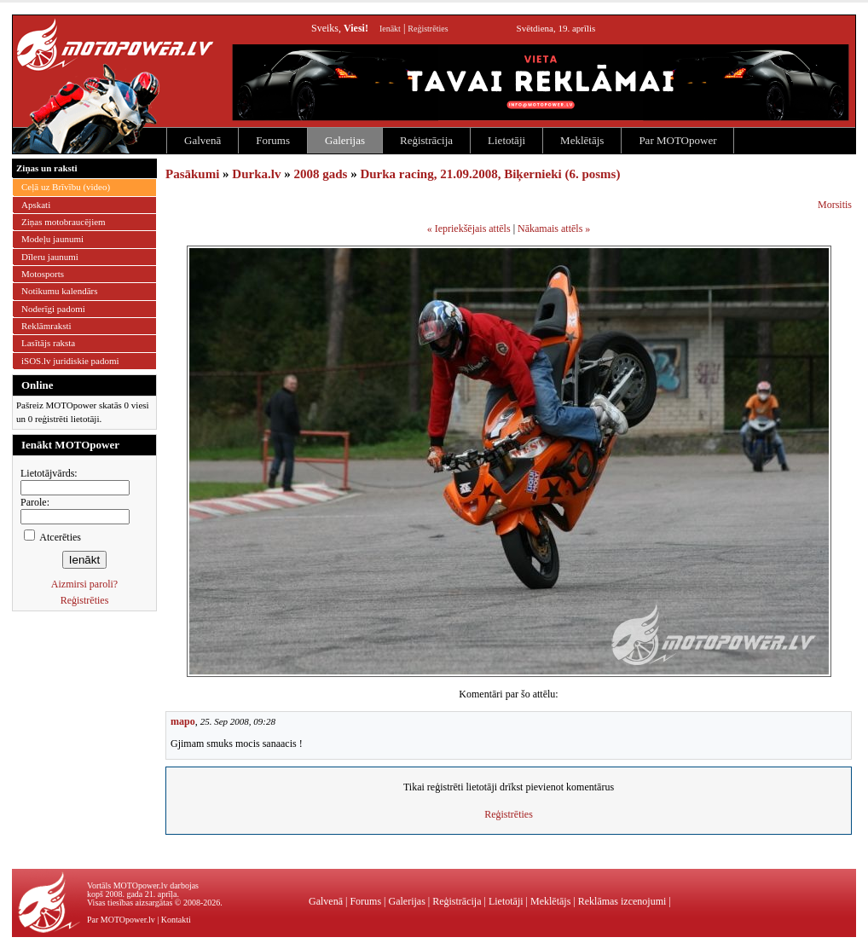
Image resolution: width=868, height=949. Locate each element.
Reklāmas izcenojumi (622, 901)
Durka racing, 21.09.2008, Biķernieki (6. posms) (490, 174)
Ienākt (390, 28)
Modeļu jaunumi (52, 239)
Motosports (42, 274)
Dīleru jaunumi (49, 257)
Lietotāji (506, 140)
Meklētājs (582, 140)
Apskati (35, 205)
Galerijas (345, 140)
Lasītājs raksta (48, 343)
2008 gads (320, 174)
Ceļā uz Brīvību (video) (65, 187)
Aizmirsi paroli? (84, 584)
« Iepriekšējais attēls (469, 228)
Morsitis (835, 205)
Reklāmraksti (46, 326)
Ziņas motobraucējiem (63, 222)
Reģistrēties (428, 28)
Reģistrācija (426, 140)
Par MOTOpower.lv (121, 919)
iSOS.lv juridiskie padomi (70, 361)
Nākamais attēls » (554, 228)
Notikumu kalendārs (59, 291)
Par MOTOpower (677, 140)
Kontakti (176, 919)
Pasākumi (192, 174)
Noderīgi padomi (53, 309)
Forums (273, 140)
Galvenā (202, 140)
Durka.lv (256, 174)
